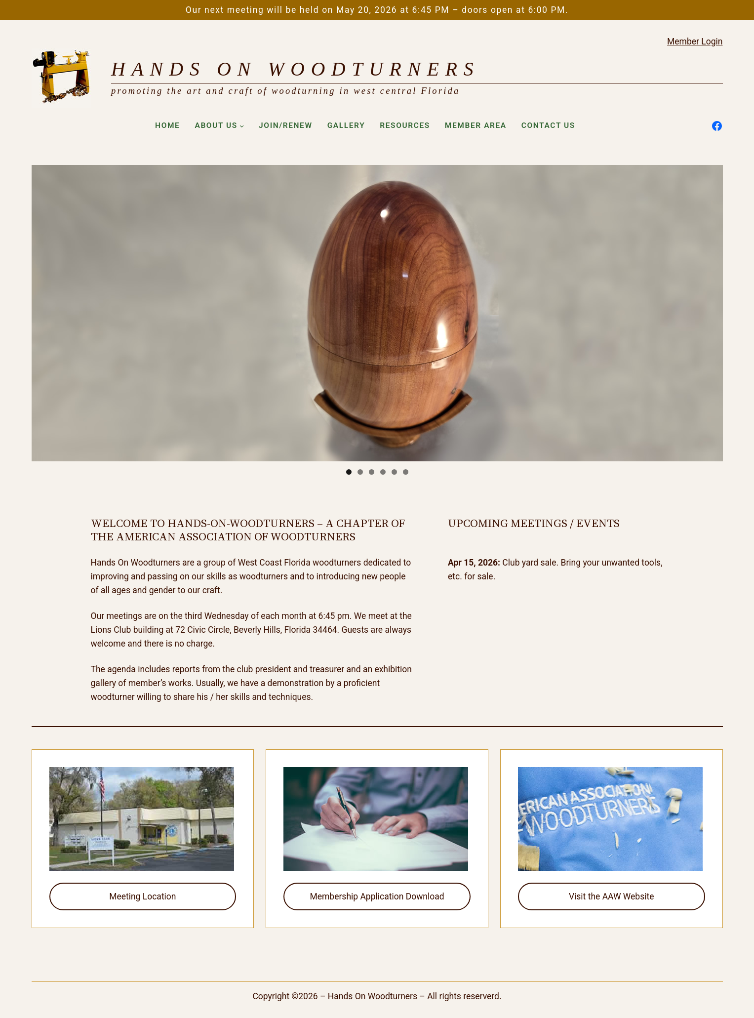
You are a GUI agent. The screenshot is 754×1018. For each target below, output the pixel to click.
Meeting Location (142, 896)
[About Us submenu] (241, 125)
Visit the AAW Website (611, 896)
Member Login (694, 41)
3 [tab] (371, 472)
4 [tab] (383, 472)
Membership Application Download (377, 896)
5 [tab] (394, 472)
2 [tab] (360, 472)
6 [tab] (405, 472)
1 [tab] (349, 472)
